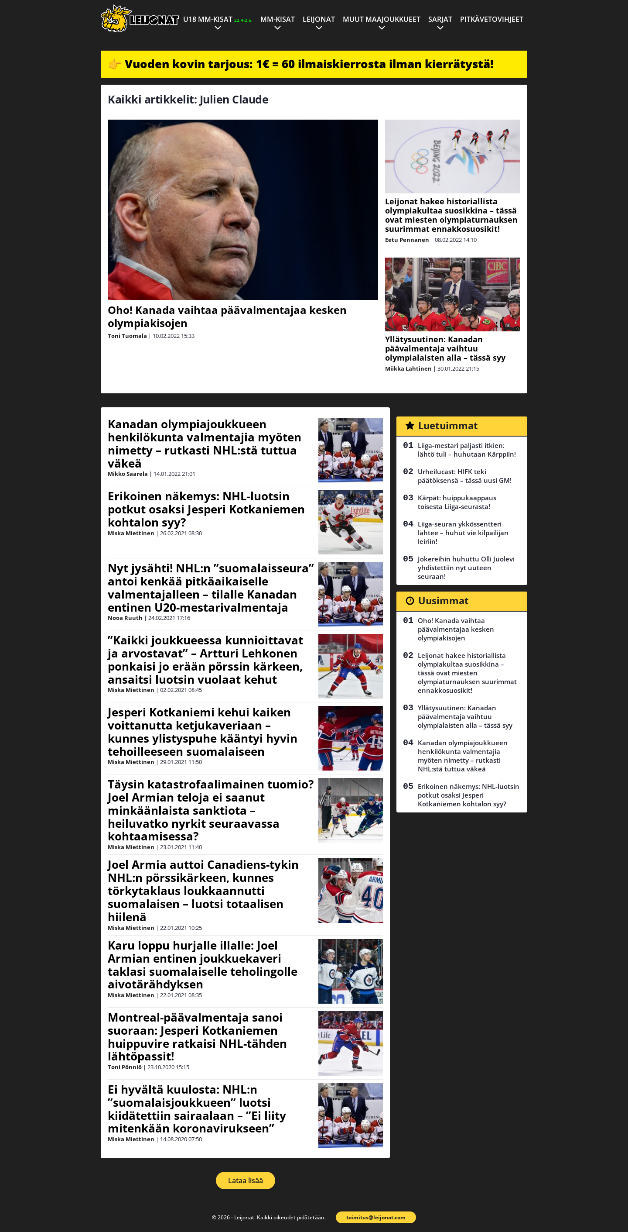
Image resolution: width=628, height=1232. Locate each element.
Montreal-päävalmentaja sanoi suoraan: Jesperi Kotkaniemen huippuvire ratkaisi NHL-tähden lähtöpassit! (197, 1036)
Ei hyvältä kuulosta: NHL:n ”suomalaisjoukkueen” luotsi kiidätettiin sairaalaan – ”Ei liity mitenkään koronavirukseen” (197, 1108)
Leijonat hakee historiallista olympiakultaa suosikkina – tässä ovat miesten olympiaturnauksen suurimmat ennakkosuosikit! (451, 215)
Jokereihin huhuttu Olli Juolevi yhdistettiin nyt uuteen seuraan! (466, 567)
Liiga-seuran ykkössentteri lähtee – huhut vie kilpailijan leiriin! (463, 533)
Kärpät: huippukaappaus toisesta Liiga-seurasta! (457, 502)
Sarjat (440, 19)
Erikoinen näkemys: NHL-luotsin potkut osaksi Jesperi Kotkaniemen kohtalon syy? (206, 509)
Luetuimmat (448, 425)
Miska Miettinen (131, 533)
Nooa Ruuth (125, 618)
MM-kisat (277, 19)
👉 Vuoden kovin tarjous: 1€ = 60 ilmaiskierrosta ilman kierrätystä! (301, 64)
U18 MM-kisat (218, 19)
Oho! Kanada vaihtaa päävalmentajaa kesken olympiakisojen (227, 316)
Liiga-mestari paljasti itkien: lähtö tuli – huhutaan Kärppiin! (467, 449)
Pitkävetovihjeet (491, 19)
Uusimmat (443, 600)
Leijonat (319, 19)
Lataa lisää (245, 1180)
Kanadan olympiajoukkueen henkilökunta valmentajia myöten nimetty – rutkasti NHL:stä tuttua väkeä (204, 443)
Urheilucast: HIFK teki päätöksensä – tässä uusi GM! (465, 476)
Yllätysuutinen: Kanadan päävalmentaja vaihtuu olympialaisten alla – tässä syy (445, 348)
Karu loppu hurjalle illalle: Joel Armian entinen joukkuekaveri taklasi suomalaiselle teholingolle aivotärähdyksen (202, 964)
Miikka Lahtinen (408, 368)
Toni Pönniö (125, 1067)
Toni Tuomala (127, 336)
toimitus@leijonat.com (376, 1217)
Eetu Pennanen (407, 240)
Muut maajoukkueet (381, 19)
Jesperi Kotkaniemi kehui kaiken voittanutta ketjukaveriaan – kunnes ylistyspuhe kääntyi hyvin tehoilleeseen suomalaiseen (202, 731)
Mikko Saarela (128, 474)
